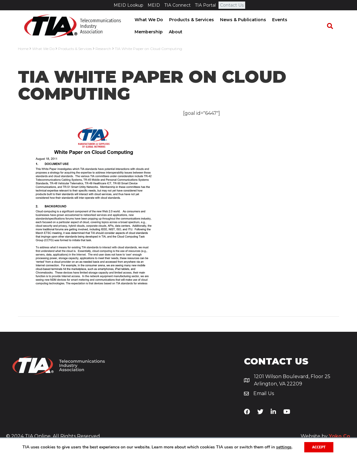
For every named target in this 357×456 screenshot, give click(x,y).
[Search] (333, 26)
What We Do (146, 20)
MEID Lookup (128, 5)
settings (29, 449)
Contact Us (232, 5)
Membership (305, 20)
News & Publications (241, 20)
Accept (318, 446)
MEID (154, 5)
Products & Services (189, 20)
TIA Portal (205, 5)
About (139, 32)
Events (277, 20)
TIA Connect (177, 5)
